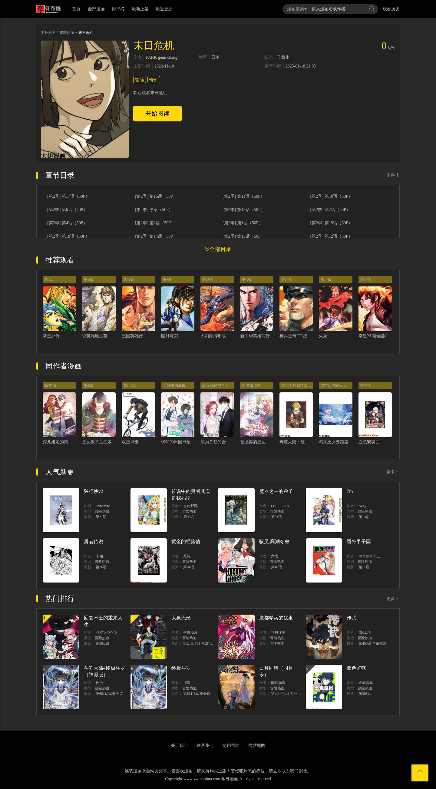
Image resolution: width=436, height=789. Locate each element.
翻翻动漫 (278, 683)
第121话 (129, 386)
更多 (393, 472)
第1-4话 (326, 280)
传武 (351, 617)
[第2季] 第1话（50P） (243, 223)
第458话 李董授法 (372, 643)
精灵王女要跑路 (333, 442)
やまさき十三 (369, 556)
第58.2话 (102, 643)
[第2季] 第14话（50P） (156, 236)
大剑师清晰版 (213, 336)
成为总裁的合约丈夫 (219, 442)
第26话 (101, 567)
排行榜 (118, 9)
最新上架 (140, 9)
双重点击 (130, 442)
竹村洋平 (278, 632)
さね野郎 (190, 506)
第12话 (247, 280)
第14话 (363, 517)
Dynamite (103, 506)
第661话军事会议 (109, 694)
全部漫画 (96, 9)
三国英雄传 (132, 336)
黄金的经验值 (185, 541)
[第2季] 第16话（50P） (156, 196)
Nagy (362, 506)
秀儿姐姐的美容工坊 (62, 442)
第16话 (89, 280)
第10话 (286, 280)
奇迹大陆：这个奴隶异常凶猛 (307, 442)
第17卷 (363, 567)
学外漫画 (48, 33)
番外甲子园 (359, 541)
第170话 (277, 643)
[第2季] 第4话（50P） (67, 223)
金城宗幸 (365, 683)
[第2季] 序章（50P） (154, 210)
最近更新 (164, 9)
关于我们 (179, 745)
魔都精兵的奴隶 (276, 617)
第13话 (207, 280)
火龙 (323, 336)
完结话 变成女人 (333, 386)
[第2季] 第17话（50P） (68, 196)
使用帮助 (231, 745)
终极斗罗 (181, 668)
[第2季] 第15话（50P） (244, 210)
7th (350, 491)
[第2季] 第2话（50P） (155, 223)
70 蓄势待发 (251, 386)
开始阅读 (157, 113)
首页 (76, 9)
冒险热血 (67, 33)
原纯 (186, 556)
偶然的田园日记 (176, 442)
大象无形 (181, 617)
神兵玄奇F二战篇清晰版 (301, 336)
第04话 (188, 567)
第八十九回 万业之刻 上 (290, 694)
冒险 (139, 79)
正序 (393, 175)
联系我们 (205, 745)
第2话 (48, 280)
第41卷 (128, 280)
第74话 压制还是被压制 (299, 386)
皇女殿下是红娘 (97, 442)
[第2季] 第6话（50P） (67, 210)
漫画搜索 (297, 9)
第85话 (89, 386)
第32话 (365, 386)
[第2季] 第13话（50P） (244, 236)
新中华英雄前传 (255, 336)
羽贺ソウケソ (106, 632)
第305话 (364, 694)
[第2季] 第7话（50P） (330, 210)
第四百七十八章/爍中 (200, 643)
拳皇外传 (51, 336)
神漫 (99, 683)
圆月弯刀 (169, 336)
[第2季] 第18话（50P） (68, 236)
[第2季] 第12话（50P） (331, 236)
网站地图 (256, 745)
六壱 (274, 556)
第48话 (276, 567)
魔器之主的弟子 (276, 491)
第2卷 (167, 280)
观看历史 (391, 9)
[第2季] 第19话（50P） (331, 223)
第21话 (101, 517)
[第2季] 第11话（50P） (244, 196)
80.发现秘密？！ (215, 386)
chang (172, 57)
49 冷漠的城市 (174, 386)
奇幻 (154, 79)
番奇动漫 (190, 632)
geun (162, 57)
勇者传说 (93, 541)
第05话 (188, 517)
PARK (151, 57)
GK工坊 (364, 632)
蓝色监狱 (356, 668)
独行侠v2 (93, 491)
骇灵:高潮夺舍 (274, 541)
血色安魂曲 (369, 442)
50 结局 (50, 386)
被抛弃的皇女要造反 (259, 442)
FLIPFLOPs (280, 506)
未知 (99, 556)
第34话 (276, 517)
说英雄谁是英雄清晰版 (103, 336)
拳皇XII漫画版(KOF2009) (381, 336)
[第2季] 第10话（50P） (331, 196)
